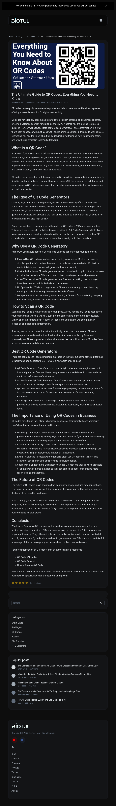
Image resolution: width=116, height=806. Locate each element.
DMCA (14, 781)
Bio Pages (16, 627)
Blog (20, 36)
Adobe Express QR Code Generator (35, 380)
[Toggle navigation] (101, 20)
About (14, 790)
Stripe (35, 448)
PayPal (46, 448)
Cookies (15, 763)
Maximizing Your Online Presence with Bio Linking (40, 683)
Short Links (17, 622)
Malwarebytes (18, 339)
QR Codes (31, 36)
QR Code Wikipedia (27, 557)
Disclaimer (16, 777)
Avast (87, 335)
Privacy (15, 767)
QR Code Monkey (26, 388)
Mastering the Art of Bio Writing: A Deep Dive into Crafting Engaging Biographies (54, 674)
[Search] (54, 603)
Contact (15, 758)
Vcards (15, 636)
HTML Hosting (18, 645)
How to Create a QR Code (30, 565)
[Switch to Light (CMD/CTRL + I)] (12, 747)
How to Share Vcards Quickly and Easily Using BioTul (42, 700)
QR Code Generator (78, 230)
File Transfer (17, 641)
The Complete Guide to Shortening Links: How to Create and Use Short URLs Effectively (58, 666)
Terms (14, 772)
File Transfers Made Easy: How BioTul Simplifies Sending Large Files (49, 691)
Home (10, 36)
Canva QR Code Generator (30, 400)
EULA (14, 786)
